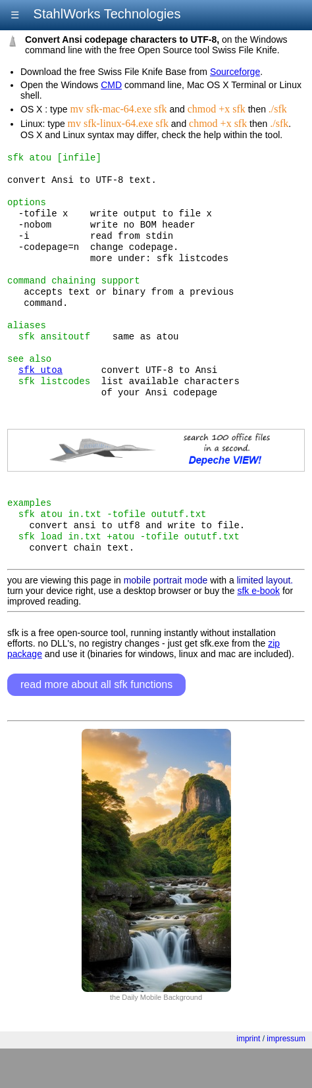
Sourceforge (235, 71)
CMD (111, 85)
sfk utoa (40, 395)
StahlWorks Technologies (105, 14)
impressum (286, 1078)
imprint (248, 1078)
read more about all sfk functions (96, 723)
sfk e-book (258, 630)
